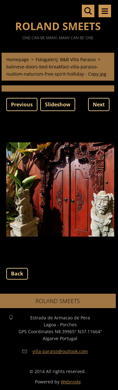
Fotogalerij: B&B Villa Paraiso (66, 59)
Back (17, 273)
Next (99, 104)
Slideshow (57, 104)
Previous (22, 104)
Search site (88, 11)
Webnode (71, 382)
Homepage (17, 59)
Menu (104, 11)
